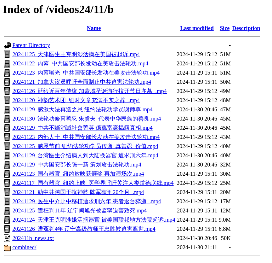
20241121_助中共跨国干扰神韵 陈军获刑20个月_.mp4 (78, 192)
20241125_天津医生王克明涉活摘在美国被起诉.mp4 (76, 54)
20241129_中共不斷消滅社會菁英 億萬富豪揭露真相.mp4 (82, 128)
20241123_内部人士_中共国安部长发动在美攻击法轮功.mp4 (86, 137)
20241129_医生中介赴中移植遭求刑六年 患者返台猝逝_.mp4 (86, 201)
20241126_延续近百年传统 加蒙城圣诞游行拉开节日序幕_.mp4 (89, 91)
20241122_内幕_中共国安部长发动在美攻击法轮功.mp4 (80, 63)
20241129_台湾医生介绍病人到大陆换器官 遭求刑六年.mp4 (85, 155)
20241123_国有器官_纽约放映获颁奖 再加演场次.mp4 (78, 174)
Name (94, 28)
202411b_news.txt (33, 238)
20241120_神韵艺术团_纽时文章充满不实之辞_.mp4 (76, 100)
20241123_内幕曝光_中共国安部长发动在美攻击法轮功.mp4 (86, 73)
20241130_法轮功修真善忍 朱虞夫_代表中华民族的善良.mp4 (86, 119)
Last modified (197, 28)
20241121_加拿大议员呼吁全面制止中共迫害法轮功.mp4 (81, 82)
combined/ (24, 247)
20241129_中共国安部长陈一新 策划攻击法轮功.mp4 (76, 165)
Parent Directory (31, 45)
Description (246, 28)
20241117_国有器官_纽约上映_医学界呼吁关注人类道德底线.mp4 (93, 183)
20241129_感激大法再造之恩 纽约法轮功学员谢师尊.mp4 (82, 109)
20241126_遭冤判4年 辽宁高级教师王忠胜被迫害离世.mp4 (83, 229)
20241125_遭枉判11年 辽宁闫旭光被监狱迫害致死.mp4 (79, 211)
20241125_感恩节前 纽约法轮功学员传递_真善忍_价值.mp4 (85, 146)
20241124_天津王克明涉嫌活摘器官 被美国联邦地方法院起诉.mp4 (93, 220)
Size (225, 28)
